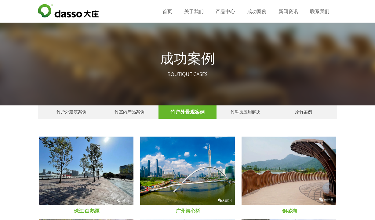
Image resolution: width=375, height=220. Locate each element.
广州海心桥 (188, 211)
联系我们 (319, 11)
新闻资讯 (288, 11)
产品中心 (225, 11)
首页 (167, 11)
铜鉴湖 (289, 211)
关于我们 (194, 11)
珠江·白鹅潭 (87, 211)
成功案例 (257, 11)
